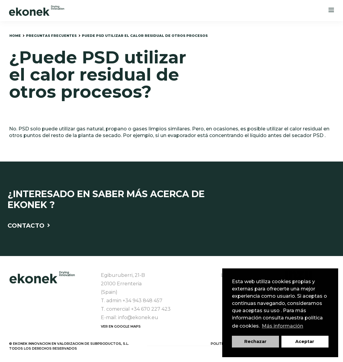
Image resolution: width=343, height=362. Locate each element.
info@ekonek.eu (138, 317)
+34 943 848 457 (142, 300)
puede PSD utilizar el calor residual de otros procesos (145, 36)
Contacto (29, 225)
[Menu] (331, 10)
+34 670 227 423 (151, 309)
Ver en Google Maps (121, 326)
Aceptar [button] (304, 341)
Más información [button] (282, 326)
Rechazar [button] (255, 341)
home (15, 36)
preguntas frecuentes (51, 36)
